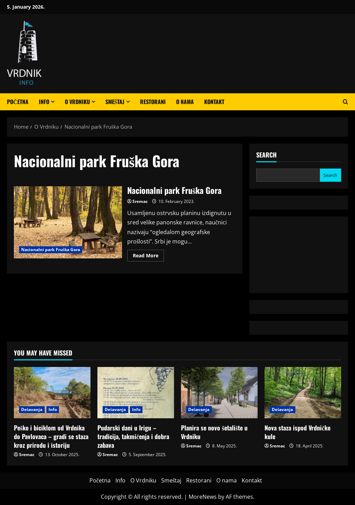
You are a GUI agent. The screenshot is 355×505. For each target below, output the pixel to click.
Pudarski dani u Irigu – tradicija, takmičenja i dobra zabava (133, 436)
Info (44, 101)
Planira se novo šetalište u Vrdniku (214, 432)
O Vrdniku (77, 101)
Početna (17, 101)
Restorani (153, 101)
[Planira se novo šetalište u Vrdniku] (219, 392)
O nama (185, 101)
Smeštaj (115, 101)
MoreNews (203, 496)
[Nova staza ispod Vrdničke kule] (303, 392)
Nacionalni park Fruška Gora (68, 222)
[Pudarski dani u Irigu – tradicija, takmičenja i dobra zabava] (135, 392)
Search (266, 155)
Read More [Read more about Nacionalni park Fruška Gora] (148, 257)
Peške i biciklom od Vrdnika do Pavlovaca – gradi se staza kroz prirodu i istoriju (51, 436)
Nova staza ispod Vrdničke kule (297, 432)
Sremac (140, 201)
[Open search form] (345, 102)
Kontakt (214, 101)
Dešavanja (32, 409)
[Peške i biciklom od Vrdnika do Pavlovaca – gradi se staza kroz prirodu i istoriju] (52, 392)
